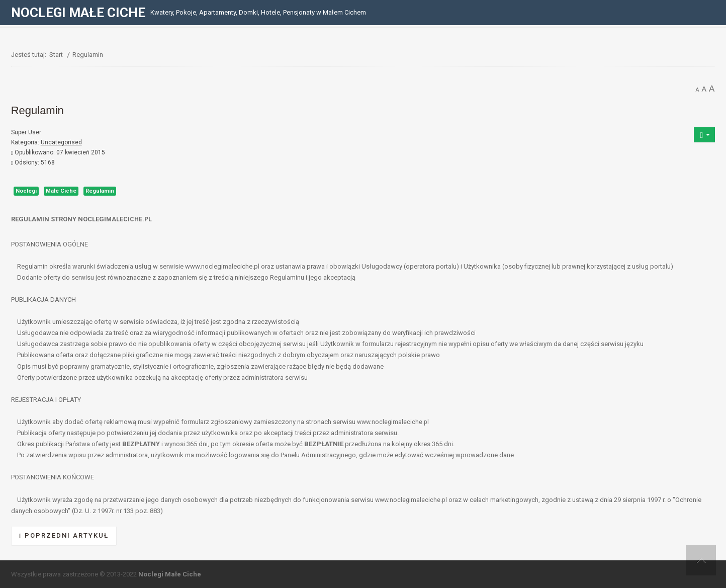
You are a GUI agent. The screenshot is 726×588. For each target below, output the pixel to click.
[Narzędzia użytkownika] (704, 134)
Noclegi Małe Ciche (169, 574)
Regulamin (99, 191)
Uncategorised (61, 142)
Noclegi (26, 191)
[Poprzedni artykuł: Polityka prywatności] (64, 536)
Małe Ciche (61, 191)
